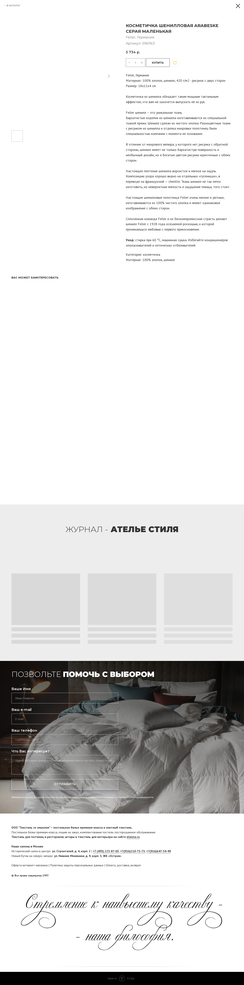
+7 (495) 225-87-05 (106, 851)
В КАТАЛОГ (13, 5)
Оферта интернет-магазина (29, 865)
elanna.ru (133, 837)
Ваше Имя (21, 689)
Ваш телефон (24, 730)
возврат (136, 865)
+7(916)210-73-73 (132, 851)
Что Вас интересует (30, 751)
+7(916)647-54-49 (158, 851)
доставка (123, 865)
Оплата (111, 865)
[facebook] (222, 875)
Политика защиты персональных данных (77, 865)
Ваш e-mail (21, 710)
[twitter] (230, 875)
